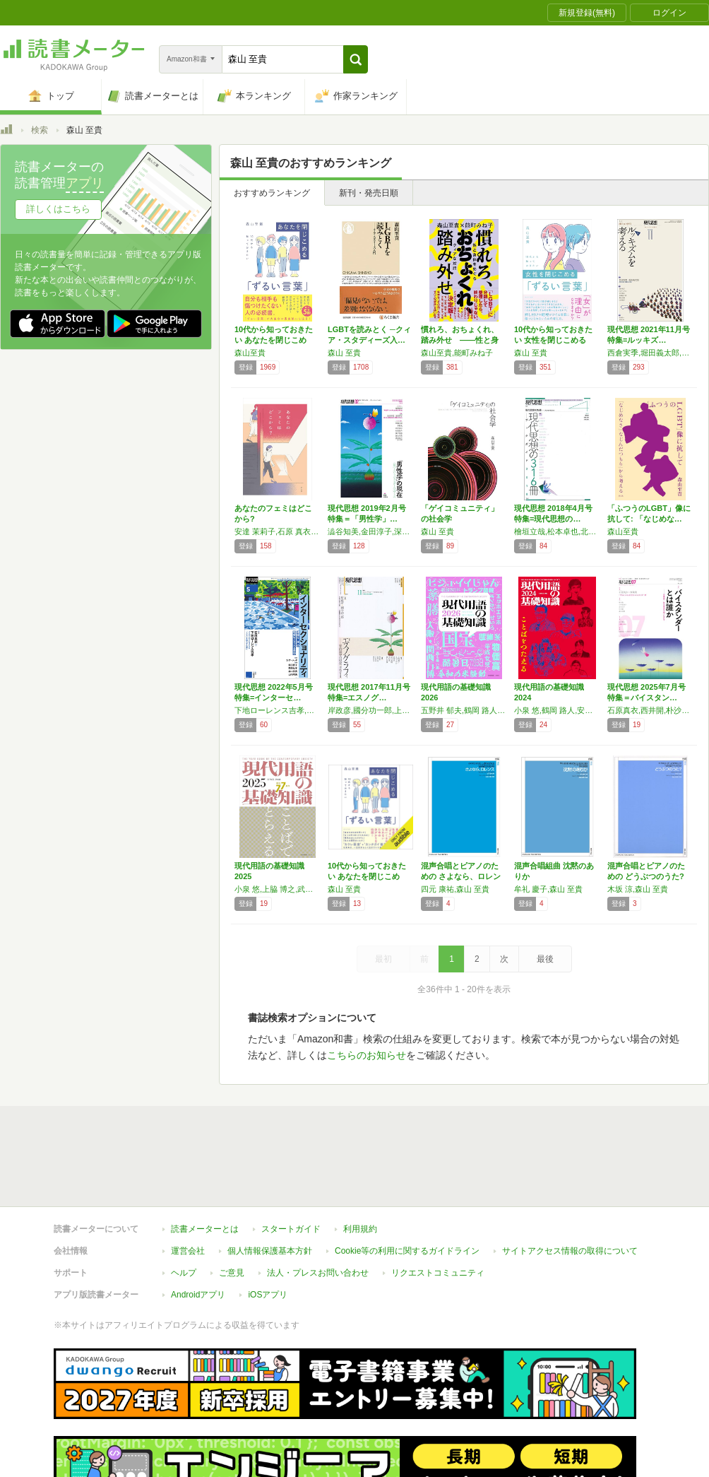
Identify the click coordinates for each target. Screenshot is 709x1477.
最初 (383, 959)
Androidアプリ (198, 1294)
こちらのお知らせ (366, 1055)
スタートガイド (291, 1229)
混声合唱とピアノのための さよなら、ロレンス (461, 876)
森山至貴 (250, 352)
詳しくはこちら (58, 209)
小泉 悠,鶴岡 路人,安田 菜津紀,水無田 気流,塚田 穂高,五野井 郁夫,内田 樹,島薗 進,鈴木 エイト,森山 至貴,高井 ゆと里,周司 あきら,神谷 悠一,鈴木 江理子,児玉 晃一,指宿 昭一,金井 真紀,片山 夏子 (557, 710)
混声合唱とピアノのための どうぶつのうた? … (646, 876)
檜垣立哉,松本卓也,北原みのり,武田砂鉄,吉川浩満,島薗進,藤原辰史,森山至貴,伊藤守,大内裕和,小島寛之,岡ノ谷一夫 (557, 531)
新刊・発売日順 (368, 193)
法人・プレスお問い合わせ (318, 1273)
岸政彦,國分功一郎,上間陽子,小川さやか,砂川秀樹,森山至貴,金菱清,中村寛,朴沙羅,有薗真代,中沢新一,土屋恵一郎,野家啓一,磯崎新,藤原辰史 (371, 710)
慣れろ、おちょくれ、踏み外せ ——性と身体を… (460, 340)
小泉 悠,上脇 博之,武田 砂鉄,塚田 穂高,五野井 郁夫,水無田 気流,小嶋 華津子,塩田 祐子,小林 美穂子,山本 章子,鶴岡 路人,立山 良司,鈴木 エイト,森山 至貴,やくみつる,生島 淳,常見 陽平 (277, 889)
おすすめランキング (272, 193)
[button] (355, 59)
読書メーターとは (205, 1229)
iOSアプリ (267, 1294)
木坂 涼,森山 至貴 (637, 889)
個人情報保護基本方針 (269, 1251)
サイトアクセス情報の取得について (570, 1251)
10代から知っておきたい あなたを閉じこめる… (273, 340)
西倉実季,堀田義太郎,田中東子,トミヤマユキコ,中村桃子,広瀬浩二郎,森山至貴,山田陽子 (650, 352)
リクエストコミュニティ (437, 1273)
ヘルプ (183, 1273)
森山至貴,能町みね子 (457, 352)
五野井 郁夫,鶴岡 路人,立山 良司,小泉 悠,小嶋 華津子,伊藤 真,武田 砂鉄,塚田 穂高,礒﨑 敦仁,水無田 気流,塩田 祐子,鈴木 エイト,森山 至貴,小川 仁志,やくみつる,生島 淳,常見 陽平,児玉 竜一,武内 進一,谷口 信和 (464, 710)
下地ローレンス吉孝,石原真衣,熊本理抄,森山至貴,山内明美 (277, 710)
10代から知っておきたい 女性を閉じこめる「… (553, 340)
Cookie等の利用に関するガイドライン (407, 1251)
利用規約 (360, 1229)
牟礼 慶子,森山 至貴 (548, 889)
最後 (545, 959)
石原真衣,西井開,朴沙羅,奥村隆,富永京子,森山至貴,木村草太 (650, 710)
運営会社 (188, 1251)
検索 (39, 130)
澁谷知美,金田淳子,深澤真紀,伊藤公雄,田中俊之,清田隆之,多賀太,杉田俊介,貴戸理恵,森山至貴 (371, 531)
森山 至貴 (344, 352)
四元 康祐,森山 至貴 (455, 889)
